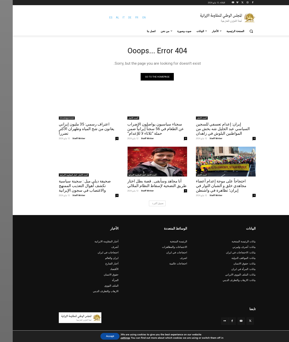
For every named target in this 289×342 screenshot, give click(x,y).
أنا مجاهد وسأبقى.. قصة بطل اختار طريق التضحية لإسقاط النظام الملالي (144, 183)
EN (131, 17)
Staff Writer (203, 138)
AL (104, 17)
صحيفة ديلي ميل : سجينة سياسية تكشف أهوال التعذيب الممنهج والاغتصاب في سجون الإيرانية (72, 186)
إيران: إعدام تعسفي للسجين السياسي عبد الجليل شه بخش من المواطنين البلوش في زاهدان (210, 129)
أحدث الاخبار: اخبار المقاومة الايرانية (130, 175)
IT (111, 17)
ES (98, 17)
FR (124, 17)
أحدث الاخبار (189, 118)
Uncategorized (54, 118)
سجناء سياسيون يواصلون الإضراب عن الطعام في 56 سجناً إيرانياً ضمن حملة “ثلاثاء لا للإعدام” (143, 129)
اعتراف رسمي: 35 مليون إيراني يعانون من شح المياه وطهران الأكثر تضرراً (74, 129)
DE (117, 17)
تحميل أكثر (145, 203)
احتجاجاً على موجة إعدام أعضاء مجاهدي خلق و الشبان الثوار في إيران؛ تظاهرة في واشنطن (208, 186)
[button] (238, 31)
